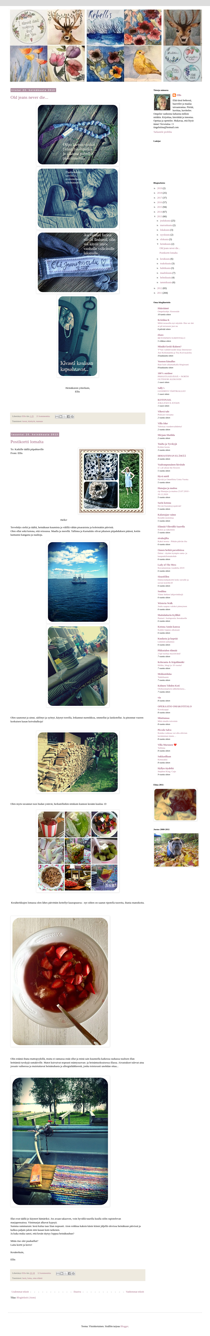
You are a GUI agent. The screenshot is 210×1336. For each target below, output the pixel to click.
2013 (160, 216)
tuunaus (39, 421)
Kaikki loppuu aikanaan (169, 630)
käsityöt (31, 421)
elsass (161, 334)
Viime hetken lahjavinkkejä (170, 594)
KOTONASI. (164, 399)
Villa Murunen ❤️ (167, 744)
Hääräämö (163, 308)
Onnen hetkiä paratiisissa (171, 550)
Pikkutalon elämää (167, 650)
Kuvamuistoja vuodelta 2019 (171, 568)
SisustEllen (163, 576)
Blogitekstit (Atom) (26, 1297)
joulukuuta (165, 220)
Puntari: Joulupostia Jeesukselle (172, 618)
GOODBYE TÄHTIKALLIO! (172, 391)
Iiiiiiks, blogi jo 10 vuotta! (170, 665)
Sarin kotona (164, 502)
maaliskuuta (166, 273)
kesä (24, 1278)
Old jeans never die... (29, 97)
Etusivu (77, 1291)
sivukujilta (163, 538)
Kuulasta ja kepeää (168, 638)
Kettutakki (162, 759)
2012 (160, 288)
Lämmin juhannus (166, 641)
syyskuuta (165, 234)
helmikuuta (166, 277)
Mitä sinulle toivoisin (167, 721)
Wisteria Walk (165, 603)
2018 (160, 192)
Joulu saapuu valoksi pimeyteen (172, 606)
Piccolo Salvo (164, 730)
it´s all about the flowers (169, 467)
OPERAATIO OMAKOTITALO (175, 706)
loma (29, 1278)
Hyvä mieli (163, 476)
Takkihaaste (163, 677)
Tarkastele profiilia (162, 132)
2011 (160, 292)
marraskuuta (166, 225)
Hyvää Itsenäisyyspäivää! (169, 506)
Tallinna (161, 748)
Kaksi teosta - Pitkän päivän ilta (172, 541)
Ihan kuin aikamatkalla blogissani (173, 364)
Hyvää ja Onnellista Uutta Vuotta (173, 479)
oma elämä (37, 1278)
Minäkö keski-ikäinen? (170, 346)
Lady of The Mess (167, 564)
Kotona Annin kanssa (169, 626)
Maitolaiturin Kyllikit (169, 615)
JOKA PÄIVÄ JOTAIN (169, 403)
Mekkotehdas (165, 674)
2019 (160, 188)
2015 (160, 207)
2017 (160, 197)
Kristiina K (163, 320)
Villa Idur (163, 423)
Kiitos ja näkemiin (166, 529)
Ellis (179, 95)
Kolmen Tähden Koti (169, 685)
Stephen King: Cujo (167, 771)
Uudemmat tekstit (20, 1291)
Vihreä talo (163, 411)
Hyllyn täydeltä (166, 768)
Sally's (161, 388)
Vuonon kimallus (166, 361)
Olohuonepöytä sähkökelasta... (172, 689)
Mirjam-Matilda (166, 435)
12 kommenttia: (45, 1273)
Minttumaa (163, 718)
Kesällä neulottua (166, 518)
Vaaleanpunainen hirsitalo (171, 464)
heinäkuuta (165, 244)
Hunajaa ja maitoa (167, 488)
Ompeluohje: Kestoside (168, 311)
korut (24, 421)
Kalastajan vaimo (167, 514)
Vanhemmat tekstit (135, 1291)
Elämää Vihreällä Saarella (171, 526)
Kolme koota (164, 447)
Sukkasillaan (164, 756)
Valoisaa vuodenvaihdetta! (170, 426)
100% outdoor (165, 373)
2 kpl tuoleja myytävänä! (169, 653)
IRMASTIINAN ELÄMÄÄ (172, 455)
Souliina (162, 591)
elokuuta (164, 239)
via (159, 697)
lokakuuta (165, 229)
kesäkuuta (165, 258)
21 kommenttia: (43, 416)
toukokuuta (166, 263)
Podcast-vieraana (165, 414)
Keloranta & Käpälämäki (171, 662)
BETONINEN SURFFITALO (171, 338)
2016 (160, 202)
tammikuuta (166, 282)
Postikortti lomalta (26, 441)
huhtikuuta (165, 268)
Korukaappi (163, 709)
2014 (160, 211)
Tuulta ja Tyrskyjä (167, 444)
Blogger (124, 1326)
